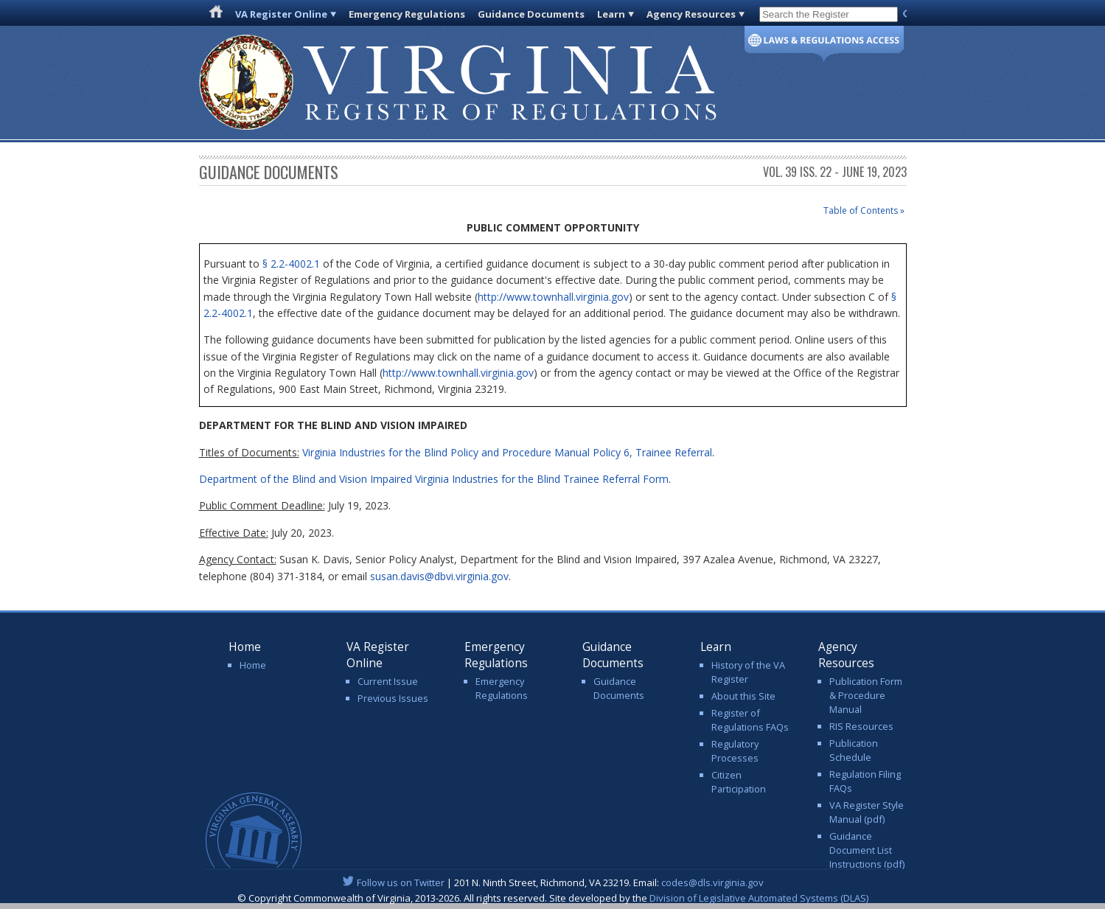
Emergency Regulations (407, 14)
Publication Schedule (853, 750)
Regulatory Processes (735, 751)
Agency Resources (691, 14)
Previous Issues (393, 698)
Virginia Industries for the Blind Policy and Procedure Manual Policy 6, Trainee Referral (507, 452)
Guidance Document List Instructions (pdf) (866, 850)
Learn (611, 14)
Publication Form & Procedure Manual (865, 695)
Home (253, 665)
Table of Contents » (863, 210)
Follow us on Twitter (401, 882)
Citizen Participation (738, 781)
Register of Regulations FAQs (750, 720)
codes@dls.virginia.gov (712, 882)
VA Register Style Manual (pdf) (866, 812)
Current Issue (388, 681)
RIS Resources (861, 726)
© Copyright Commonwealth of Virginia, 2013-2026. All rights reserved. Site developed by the (552, 898)
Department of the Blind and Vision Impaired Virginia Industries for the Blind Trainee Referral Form (434, 479)
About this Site (743, 696)
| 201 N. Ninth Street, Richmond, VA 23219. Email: (552, 882)
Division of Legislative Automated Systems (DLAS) (758, 898)
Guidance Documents (531, 14)
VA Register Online (281, 14)
